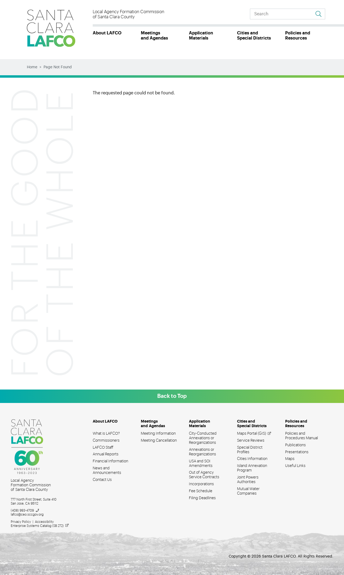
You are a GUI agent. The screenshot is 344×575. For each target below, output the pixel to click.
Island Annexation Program (252, 468)
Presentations (297, 452)
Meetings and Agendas (154, 35)
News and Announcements (107, 470)
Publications (295, 445)
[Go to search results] (318, 14)
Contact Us (102, 480)
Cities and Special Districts (254, 35)
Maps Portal (254, 433)
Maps (290, 459)
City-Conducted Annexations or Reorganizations (203, 438)
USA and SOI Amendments (201, 463)
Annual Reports (106, 454)
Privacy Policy (21, 521)
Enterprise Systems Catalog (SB (40, 525)
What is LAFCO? (106, 433)
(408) (25, 510)
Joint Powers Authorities (248, 480)
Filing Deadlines (202, 498)
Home (32, 67)
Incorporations (201, 484)
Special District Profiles (250, 450)
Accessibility (44, 521)
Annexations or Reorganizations (202, 452)
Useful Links (295, 466)
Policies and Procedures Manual (301, 436)
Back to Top (172, 396)
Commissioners (106, 440)
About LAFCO (107, 33)
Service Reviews (250, 440)
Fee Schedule (200, 491)
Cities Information (252, 459)
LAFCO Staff (103, 447)
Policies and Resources (297, 35)
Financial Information (110, 461)
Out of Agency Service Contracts (204, 475)
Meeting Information (158, 433)
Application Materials (201, 35)
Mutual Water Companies (248, 491)
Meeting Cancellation (159, 440)
